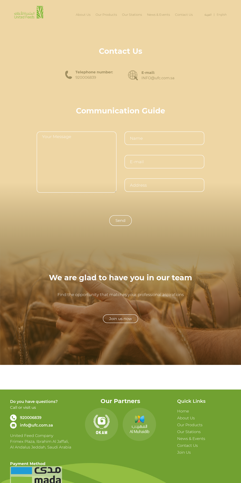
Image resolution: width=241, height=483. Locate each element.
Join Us (184, 452)
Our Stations (132, 15)
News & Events (158, 15)
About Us (83, 15)
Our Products (106, 15)
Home (183, 411)
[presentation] (62, 202)
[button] (120, 318)
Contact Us (184, 15)
